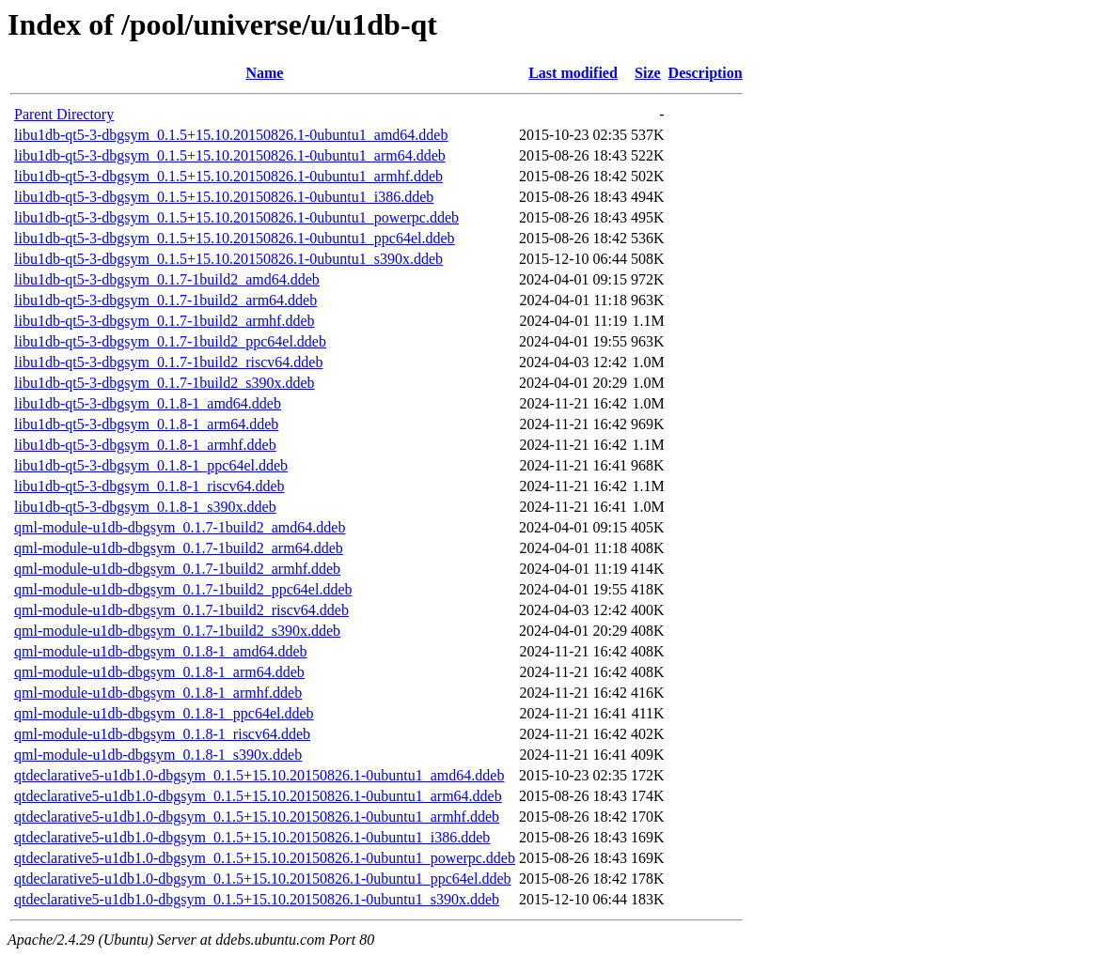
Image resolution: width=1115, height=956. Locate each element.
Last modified (573, 73)
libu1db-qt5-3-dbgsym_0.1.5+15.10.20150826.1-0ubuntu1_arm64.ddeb (230, 155)
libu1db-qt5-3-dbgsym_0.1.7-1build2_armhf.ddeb (164, 321)
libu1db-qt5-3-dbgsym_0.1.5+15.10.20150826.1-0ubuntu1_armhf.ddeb (228, 176)
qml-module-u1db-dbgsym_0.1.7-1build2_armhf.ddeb (177, 569)
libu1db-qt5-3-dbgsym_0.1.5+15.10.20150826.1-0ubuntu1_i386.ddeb (223, 197)
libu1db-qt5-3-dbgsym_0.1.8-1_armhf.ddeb (145, 445)
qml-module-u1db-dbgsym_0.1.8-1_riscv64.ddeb (162, 734)
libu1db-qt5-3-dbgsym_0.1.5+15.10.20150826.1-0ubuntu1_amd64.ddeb (231, 135)
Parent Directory (64, 114)
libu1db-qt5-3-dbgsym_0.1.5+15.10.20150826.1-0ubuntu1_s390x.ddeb (228, 259)
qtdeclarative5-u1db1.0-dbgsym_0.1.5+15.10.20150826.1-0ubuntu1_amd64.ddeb (259, 775)
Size (648, 73)
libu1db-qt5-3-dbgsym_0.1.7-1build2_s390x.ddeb (164, 383)
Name (264, 73)
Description (705, 73)
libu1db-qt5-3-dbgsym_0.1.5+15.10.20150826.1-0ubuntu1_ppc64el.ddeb (234, 238)
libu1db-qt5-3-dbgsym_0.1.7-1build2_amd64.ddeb (167, 279)
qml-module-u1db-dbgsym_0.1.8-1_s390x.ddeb (158, 755)
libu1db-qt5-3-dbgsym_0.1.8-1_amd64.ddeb (147, 403)
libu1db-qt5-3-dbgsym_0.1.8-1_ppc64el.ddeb (151, 465)
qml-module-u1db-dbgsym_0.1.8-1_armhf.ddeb (158, 693)
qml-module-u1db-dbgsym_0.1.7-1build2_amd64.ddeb (179, 527)
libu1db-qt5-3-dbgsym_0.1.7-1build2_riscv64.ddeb (168, 362)
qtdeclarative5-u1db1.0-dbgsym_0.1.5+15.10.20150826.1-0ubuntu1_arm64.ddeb (258, 796)
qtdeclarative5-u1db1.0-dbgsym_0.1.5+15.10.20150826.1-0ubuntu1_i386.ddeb (252, 837)
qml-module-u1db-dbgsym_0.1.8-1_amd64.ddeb (160, 651)
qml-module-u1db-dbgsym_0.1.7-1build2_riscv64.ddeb (181, 610)
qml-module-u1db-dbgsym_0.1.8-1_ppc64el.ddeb (164, 713)
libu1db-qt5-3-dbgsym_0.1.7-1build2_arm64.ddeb (165, 300)
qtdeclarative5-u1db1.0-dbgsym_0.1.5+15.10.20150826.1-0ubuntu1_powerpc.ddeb (264, 858)
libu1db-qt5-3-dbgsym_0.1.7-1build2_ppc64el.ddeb (170, 341)
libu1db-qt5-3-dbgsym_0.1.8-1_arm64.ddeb (146, 424)
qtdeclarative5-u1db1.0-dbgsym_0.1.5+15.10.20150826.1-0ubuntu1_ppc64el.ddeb (262, 879)
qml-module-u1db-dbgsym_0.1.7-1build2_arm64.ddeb (178, 548)
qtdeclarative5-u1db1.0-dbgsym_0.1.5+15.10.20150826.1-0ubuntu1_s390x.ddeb (256, 899)
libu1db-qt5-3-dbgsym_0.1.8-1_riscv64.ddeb (149, 486)
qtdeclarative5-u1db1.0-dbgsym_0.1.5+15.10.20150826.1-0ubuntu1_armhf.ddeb (256, 817)
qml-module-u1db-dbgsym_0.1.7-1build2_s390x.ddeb (177, 631)
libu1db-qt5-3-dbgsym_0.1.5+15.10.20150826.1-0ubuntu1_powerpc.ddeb (236, 217)
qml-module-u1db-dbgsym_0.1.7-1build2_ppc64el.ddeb (183, 589)
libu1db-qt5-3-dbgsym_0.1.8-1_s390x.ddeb (145, 507)
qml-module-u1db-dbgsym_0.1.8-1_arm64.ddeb (159, 672)
